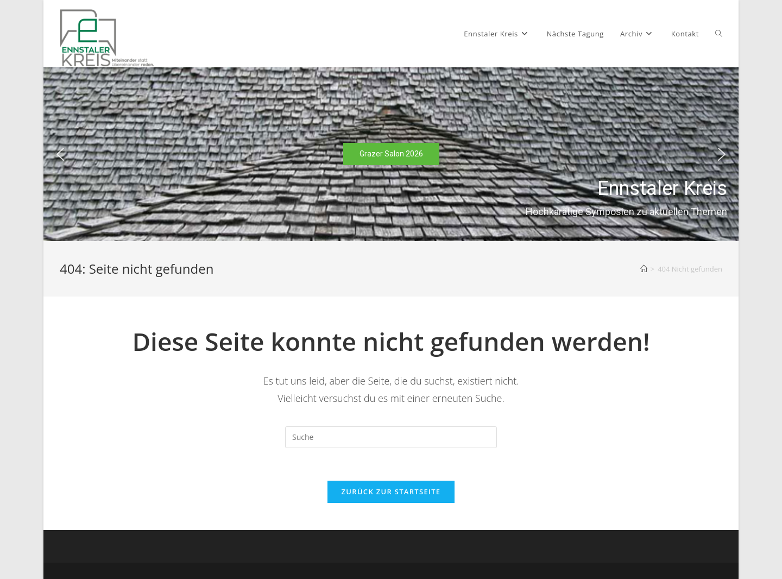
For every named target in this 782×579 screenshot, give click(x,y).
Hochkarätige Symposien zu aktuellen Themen (626, 211)
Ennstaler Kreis (662, 188)
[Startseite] (643, 269)
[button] (60, 154)
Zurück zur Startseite (391, 491)
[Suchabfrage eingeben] (391, 437)
